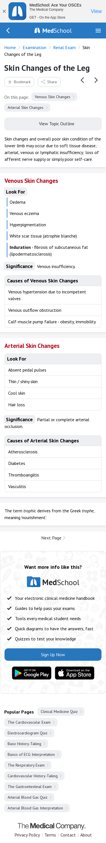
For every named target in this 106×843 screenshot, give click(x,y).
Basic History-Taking (24, 743)
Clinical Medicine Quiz (59, 711)
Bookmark (19, 82)
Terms (50, 835)
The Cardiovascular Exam (29, 722)
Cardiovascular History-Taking (33, 775)
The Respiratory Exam (26, 765)
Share (48, 82)
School (57, 30)
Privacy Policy (27, 835)
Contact (68, 835)
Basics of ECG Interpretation (31, 754)
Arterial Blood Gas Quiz (27, 797)
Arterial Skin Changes (26, 107)
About (86, 835)
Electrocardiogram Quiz (27, 733)
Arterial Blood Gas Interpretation (35, 808)
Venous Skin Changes (52, 96)
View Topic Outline (53, 123)
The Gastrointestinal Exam (30, 786)
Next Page (51, 538)
